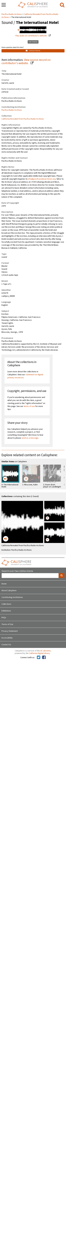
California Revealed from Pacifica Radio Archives (22, 118)
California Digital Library (39, 653)
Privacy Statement (9, 631)
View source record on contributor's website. (26, 61)
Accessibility (7, 637)
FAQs (3, 617)
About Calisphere (8, 590)
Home (4, 583)
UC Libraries (45, 650)
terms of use (29, 406)
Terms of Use (7, 624)
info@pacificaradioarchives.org (42, 178)
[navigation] (3, 5)
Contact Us (6, 644)
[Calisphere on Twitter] (38, 657)
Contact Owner (33, 50)
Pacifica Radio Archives (11, 14)
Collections (6, 604)
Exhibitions (6, 610)
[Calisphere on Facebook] (44, 657)
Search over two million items (17, 571)
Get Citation (33, 42)
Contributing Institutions (12, 597)
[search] (62, 5)
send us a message (30, 438)
